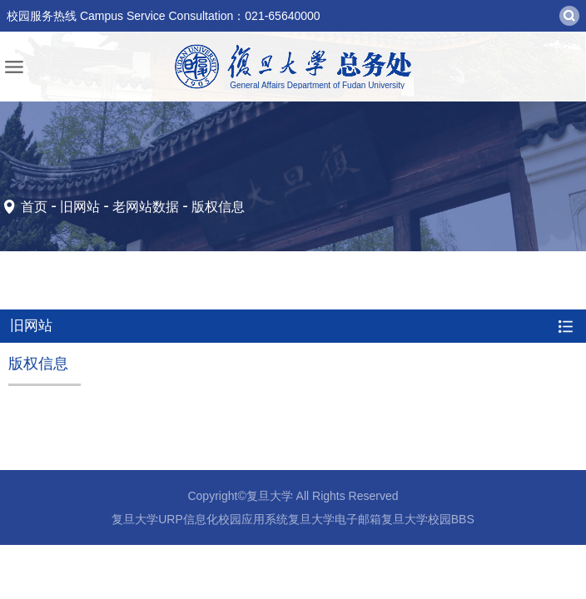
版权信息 (218, 207)
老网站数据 (145, 207)
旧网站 (80, 207)
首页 (34, 207)
